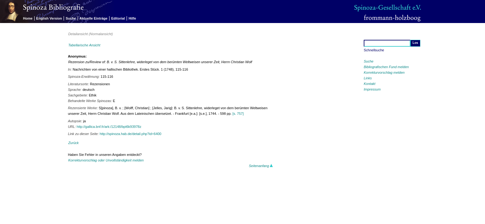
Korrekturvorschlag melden (384, 72)
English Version (49, 18)
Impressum (372, 89)
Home (28, 18)
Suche (71, 18)
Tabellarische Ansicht (84, 45)
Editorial (118, 18)
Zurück (73, 143)
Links (368, 78)
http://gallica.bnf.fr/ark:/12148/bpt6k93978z (109, 126)
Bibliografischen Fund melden (386, 67)
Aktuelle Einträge (94, 18)
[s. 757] (238, 113)
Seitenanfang (261, 166)
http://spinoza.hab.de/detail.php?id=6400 (130, 134)
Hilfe (132, 18)
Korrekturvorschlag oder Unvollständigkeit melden (106, 160)
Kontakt (369, 84)
